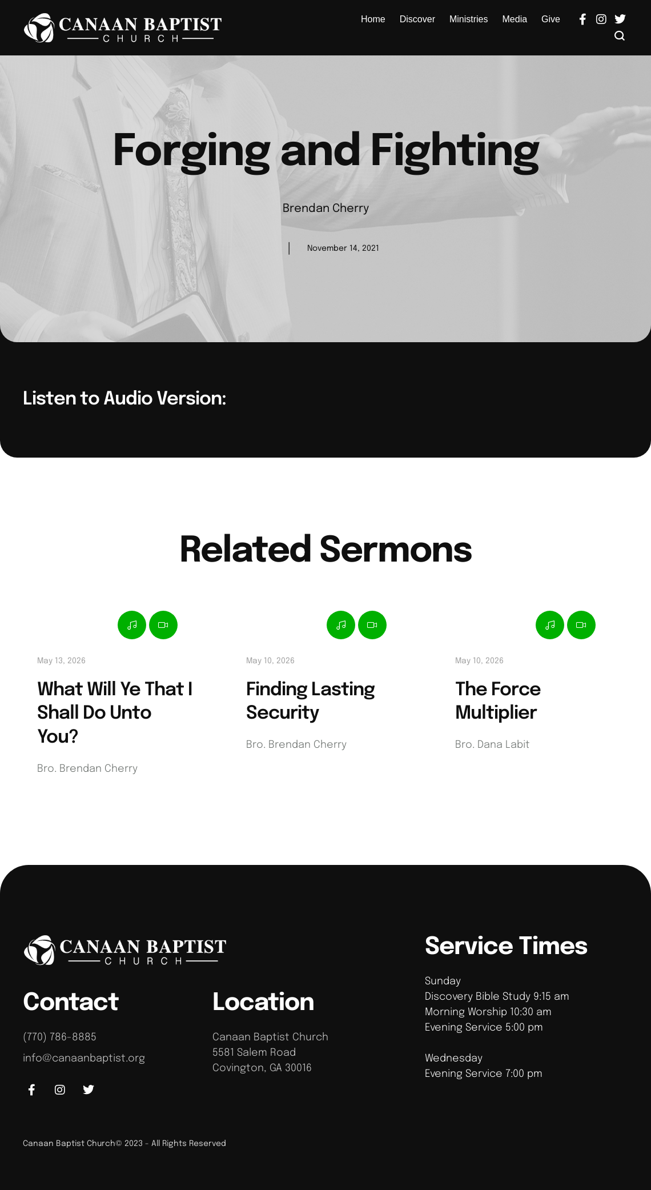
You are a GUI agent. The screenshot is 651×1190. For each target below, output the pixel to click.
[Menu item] (373, 19)
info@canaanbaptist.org (84, 1058)
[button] (620, 35)
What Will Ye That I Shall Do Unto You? (114, 714)
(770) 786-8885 (60, 1037)
